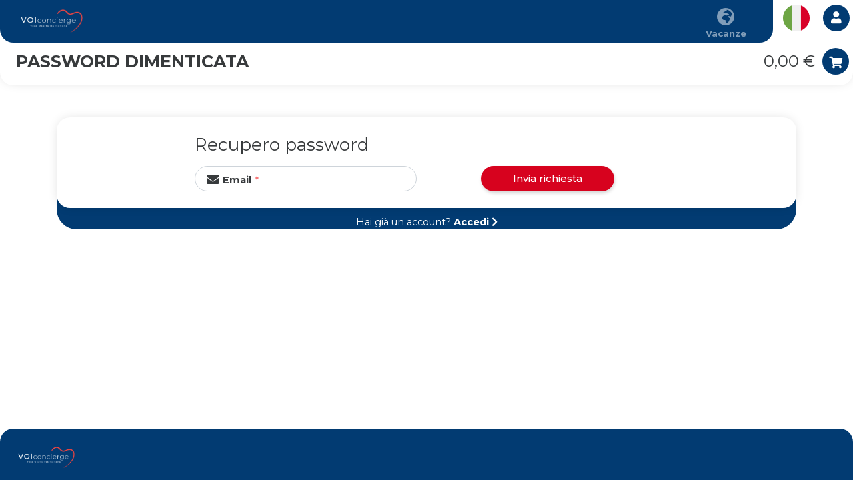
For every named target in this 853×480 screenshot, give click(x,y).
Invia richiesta (547, 178)
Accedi (471, 222)
